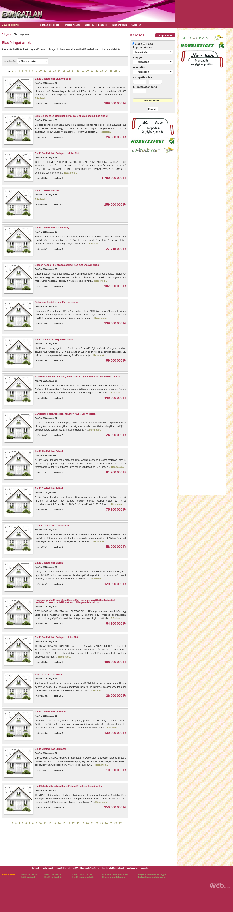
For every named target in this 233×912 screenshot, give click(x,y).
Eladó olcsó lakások (113, 877)
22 (96, 70)
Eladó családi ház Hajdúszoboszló (54, 339)
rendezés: (10, 61)
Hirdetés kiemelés (63, 868)
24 (106, 70)
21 (92, 70)
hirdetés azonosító (145, 86)
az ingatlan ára (142, 77)
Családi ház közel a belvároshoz (53, 525)
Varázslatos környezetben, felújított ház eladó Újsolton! (65, 413)
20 (87, 70)
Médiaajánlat (132, 868)
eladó (138, 43)
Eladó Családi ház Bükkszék (50, 749)
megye (137, 57)
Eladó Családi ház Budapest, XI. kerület (57, 153)
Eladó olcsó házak (82, 874)
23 (101, 70)
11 (45, 70)
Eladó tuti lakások (54, 874)
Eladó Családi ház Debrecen (50, 711)
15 (64, 70)
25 (111, 70)
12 (49, 70)
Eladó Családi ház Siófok (49, 562)
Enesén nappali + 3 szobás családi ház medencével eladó (67, 265)
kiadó (149, 43)
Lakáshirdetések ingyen (151, 877)
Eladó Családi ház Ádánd (49, 451)
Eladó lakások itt (53, 877)
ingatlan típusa (142, 47)
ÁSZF (75, 868)
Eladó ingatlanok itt (83, 877)
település (139, 67)
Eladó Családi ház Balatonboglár (53, 78)
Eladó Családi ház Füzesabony (52, 227)
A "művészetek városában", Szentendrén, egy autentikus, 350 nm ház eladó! (77, 376)
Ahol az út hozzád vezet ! (49, 674)
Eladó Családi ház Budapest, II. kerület (56, 637)
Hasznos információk (89, 868)
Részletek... (41, 98)
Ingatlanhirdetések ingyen (152, 874)
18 (78, 70)
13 (54, 70)
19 (82, 70)
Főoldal (35, 868)
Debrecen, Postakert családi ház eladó (56, 302)
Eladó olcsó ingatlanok (115, 874)
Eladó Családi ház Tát (47, 190)
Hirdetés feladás (72, 25)
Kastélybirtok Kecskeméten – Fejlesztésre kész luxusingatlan (69, 786)
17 (73, 70)
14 (59, 70)
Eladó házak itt (28, 874)
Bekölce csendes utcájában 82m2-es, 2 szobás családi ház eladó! (71, 116)
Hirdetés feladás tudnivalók (112, 868)
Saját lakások (27, 877)
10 (40, 70)
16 (68, 70)
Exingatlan (7, 34)
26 (115, 70)
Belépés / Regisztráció (96, 25)
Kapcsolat (136, 25)
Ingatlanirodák (119, 25)
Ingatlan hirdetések (49, 25)
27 (120, 70)
